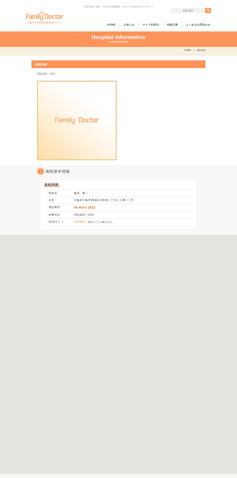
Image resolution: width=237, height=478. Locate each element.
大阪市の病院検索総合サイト (44, 17)
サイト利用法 (151, 24)
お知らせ (129, 24)
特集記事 (172, 24)
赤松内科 (79, 221)
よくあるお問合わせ (198, 24)
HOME (111, 24)
